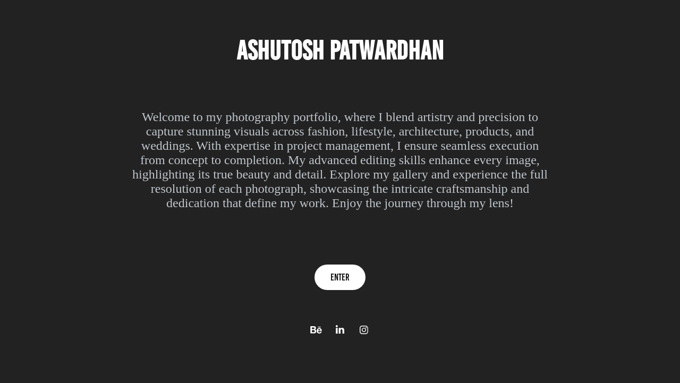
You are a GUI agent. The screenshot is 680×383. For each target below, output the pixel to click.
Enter (340, 277)
